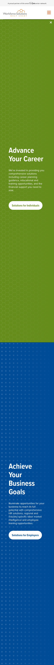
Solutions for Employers (25, 535)
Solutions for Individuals (25, 205)
